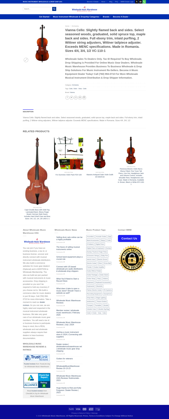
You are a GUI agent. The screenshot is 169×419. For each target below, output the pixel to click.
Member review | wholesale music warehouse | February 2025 (68, 312)
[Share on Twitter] (71, 98)
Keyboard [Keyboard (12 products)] (90, 282)
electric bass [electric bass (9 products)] (91, 259)
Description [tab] (28, 112)
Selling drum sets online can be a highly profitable (69, 238)
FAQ (116, 2)
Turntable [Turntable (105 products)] (98, 305)
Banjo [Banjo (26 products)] (103, 240)
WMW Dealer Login (127, 2)
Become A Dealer (93, 2)
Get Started (45, 17)
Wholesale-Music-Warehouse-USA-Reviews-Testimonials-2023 (68, 378)
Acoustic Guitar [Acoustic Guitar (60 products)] (101, 236)
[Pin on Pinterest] (80, 98)
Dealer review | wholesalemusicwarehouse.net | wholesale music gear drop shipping (69, 347)
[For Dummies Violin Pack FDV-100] (68, 153)
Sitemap (94, 413)
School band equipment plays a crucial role (69, 258)
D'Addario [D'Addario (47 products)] (90, 244)
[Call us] (144, 2)
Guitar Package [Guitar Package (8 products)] (92, 275)
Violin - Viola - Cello (79, 88)
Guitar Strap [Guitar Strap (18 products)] (91, 278)
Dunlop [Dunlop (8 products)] (108, 248)
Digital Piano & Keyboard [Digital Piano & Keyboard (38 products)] (95, 248)
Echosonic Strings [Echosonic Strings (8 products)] (93, 255)
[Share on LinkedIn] (84, 98)
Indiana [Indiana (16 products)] (105, 278)
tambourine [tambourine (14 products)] (90, 301)
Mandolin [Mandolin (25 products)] (99, 286)
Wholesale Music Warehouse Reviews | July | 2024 (68, 323)
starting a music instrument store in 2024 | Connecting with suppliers (69, 334)
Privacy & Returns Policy (80, 413)
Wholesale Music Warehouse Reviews (68, 302)
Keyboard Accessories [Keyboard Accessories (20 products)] (103, 282)
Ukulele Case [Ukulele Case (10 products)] (91, 309)
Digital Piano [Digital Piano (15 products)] (100, 244)
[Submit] (54, 9)
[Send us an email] (140, 2)
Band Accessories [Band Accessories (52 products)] (93, 240)
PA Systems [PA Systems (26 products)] (108, 290)
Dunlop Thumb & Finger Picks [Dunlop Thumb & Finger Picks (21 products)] (97, 252)
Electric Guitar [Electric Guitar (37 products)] (91, 263)
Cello (71, 88)
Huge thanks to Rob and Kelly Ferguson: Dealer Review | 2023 (68, 390)
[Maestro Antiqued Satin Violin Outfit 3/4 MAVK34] (99, 153)
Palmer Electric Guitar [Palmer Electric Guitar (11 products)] (94, 290)
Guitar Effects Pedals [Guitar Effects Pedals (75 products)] (94, 271)
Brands (107, 17)
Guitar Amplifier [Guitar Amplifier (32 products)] (99, 267)
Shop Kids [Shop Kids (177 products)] (90, 298)
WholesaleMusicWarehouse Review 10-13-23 (68, 367)
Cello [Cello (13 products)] (109, 240)
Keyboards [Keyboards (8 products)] (90, 286)
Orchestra (75, 26)
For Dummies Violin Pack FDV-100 (69, 175)
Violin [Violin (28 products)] (89, 313)
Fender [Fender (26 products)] (89, 267)
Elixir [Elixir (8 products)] (100, 263)
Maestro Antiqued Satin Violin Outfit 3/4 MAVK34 (100, 176)
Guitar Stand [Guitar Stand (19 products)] (104, 275)
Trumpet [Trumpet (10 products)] (89, 305)
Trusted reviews (30, 364)
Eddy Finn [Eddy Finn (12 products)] (104, 255)
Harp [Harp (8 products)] (99, 278)
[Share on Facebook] (67, 98)
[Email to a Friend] (76, 98)
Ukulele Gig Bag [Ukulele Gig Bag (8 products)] (103, 309)
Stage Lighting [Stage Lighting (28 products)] (101, 298)
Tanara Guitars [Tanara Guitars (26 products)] (102, 301)
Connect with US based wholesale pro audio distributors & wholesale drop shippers (69, 269)
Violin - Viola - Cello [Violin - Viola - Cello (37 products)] (99, 313)
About (104, 2)
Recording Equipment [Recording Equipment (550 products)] (94, 294)
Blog (110, 2)
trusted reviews (37, 391)
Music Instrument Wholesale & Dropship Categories (77, 17)
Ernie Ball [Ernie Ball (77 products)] (107, 263)
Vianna (72, 92)
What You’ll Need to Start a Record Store (67, 280)
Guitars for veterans (64, 359)
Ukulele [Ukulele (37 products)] (105, 305)
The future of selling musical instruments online (68, 248)
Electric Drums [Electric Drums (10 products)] (102, 259)
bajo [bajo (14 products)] (109, 236)
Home (67, 26)
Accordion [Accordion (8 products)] (90, 236)
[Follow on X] (136, 2)
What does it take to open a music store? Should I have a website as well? (68, 291)
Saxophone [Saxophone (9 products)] (107, 294)
